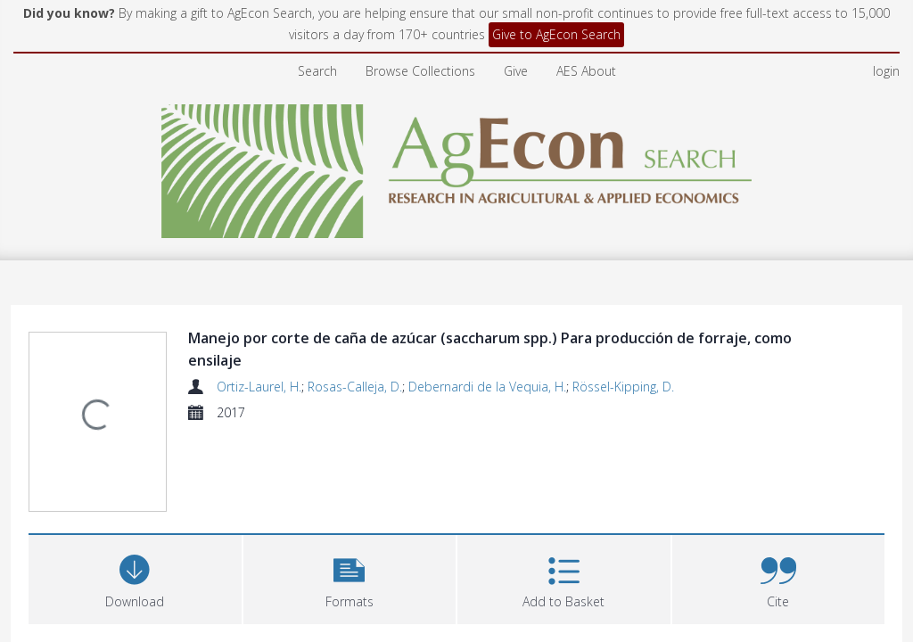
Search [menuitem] (317, 17)
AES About (586, 17)
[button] (349, 439)
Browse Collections (420, 17)
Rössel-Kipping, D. (623, 333)
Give (516, 17)
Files (50, 526)
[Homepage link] (457, 113)
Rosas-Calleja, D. (355, 333)
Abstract (64, 576)
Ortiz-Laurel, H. (259, 333)
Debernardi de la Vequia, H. (487, 333)
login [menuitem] (886, 17)
